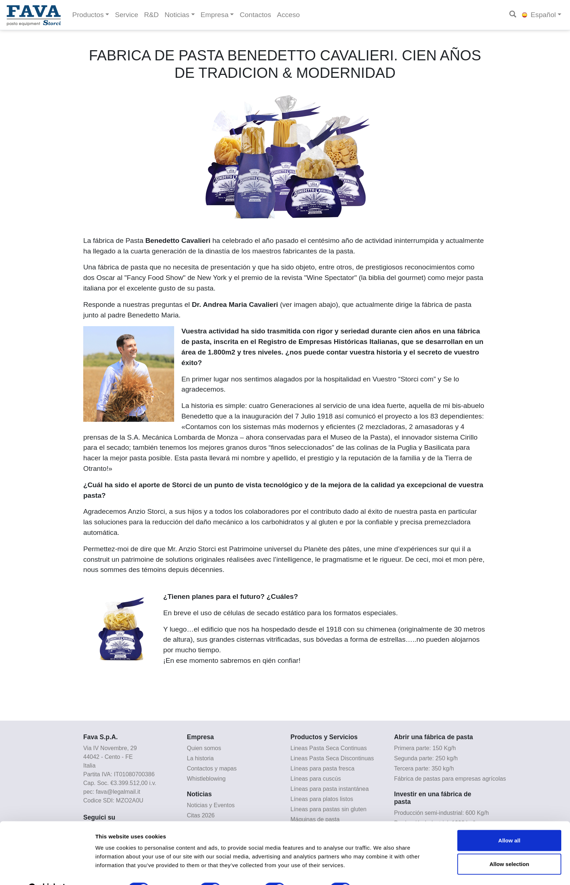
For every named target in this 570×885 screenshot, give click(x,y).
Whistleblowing (206, 779)
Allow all (509, 822)
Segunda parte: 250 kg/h (426, 758)
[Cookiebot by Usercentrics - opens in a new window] (47, 870)
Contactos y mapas (212, 768)
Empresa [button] (215, 15)
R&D (151, 15)
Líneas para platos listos (321, 799)
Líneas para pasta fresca (322, 768)
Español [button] (539, 15)
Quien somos (204, 748)
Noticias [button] (177, 15)
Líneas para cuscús (315, 779)
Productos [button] (88, 15)
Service (126, 15)
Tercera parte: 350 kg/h (424, 768)
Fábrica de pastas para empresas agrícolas (450, 779)
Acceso (288, 15)
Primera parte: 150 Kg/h (425, 748)
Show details (381, 871)
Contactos (255, 15)
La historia (200, 758)
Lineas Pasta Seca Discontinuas (332, 758)
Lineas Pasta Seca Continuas (328, 748)
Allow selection (509, 846)
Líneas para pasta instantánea (329, 789)
